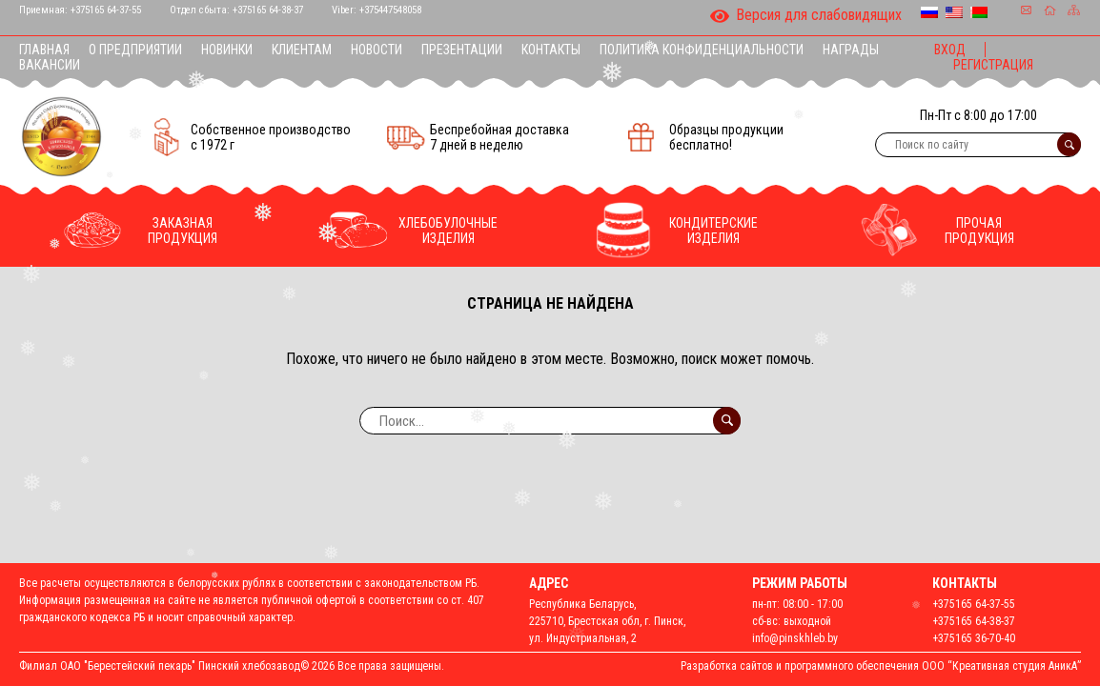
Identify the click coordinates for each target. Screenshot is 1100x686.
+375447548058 (390, 10)
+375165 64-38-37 (268, 10)
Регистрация (993, 64)
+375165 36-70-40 (973, 638)
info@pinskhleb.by (795, 638)
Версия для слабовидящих (806, 16)
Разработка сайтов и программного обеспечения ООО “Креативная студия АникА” (881, 666)
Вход (950, 49)
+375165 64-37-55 (106, 10)
